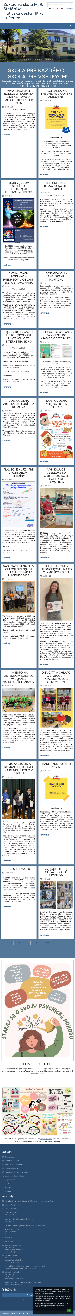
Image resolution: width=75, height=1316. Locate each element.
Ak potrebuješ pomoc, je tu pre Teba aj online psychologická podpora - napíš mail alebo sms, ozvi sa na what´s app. (37, 1072)
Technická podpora (12, 1161)
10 (41, 943)
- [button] (54, 8)
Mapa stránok (10, 1180)
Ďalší (48, 943)
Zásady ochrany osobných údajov (17, 1172)
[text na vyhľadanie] (60, 4)
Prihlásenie (69, 8)
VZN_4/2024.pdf (18, 319)
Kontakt (8, 1187)
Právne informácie (11, 1168)
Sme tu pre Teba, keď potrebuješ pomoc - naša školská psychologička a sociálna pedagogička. (37, 1068)
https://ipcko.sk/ (46, 1139)
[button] (62, 8)
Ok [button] (69, 1310)
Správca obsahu (11, 1157)
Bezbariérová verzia (10, 1313)
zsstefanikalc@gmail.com (14, 1205)
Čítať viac (7, 134)
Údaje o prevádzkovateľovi (14, 1176)
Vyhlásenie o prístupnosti (14, 1164)
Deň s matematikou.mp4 (18, 889)
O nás (7, 1183)
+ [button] (50, 8)
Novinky (8, 1191)
